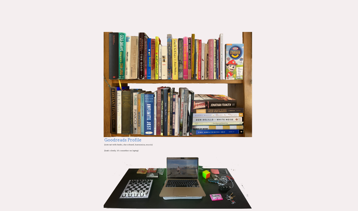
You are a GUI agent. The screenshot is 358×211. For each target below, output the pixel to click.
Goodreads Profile (123, 140)
